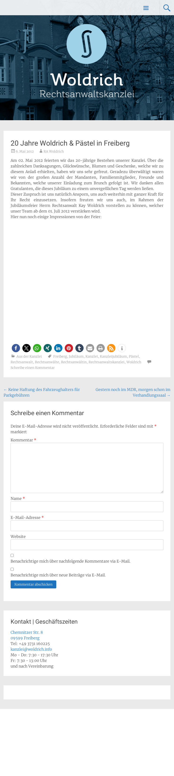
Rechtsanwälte (47, 362)
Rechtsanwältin (74, 362)
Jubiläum (76, 356)
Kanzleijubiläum (113, 356)
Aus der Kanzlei (29, 356)
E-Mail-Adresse (27, 517)
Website (18, 536)
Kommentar (23, 440)
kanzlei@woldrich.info (31, 649)
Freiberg (60, 356)
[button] (16, 348)
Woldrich (133, 362)
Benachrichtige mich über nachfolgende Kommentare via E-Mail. (70, 561)
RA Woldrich (54, 151)
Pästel (134, 356)
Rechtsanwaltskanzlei (107, 362)
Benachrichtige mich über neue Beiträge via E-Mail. (58, 575)
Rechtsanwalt (22, 362)
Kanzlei (91, 356)
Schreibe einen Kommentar (33, 368)
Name (18, 498)
